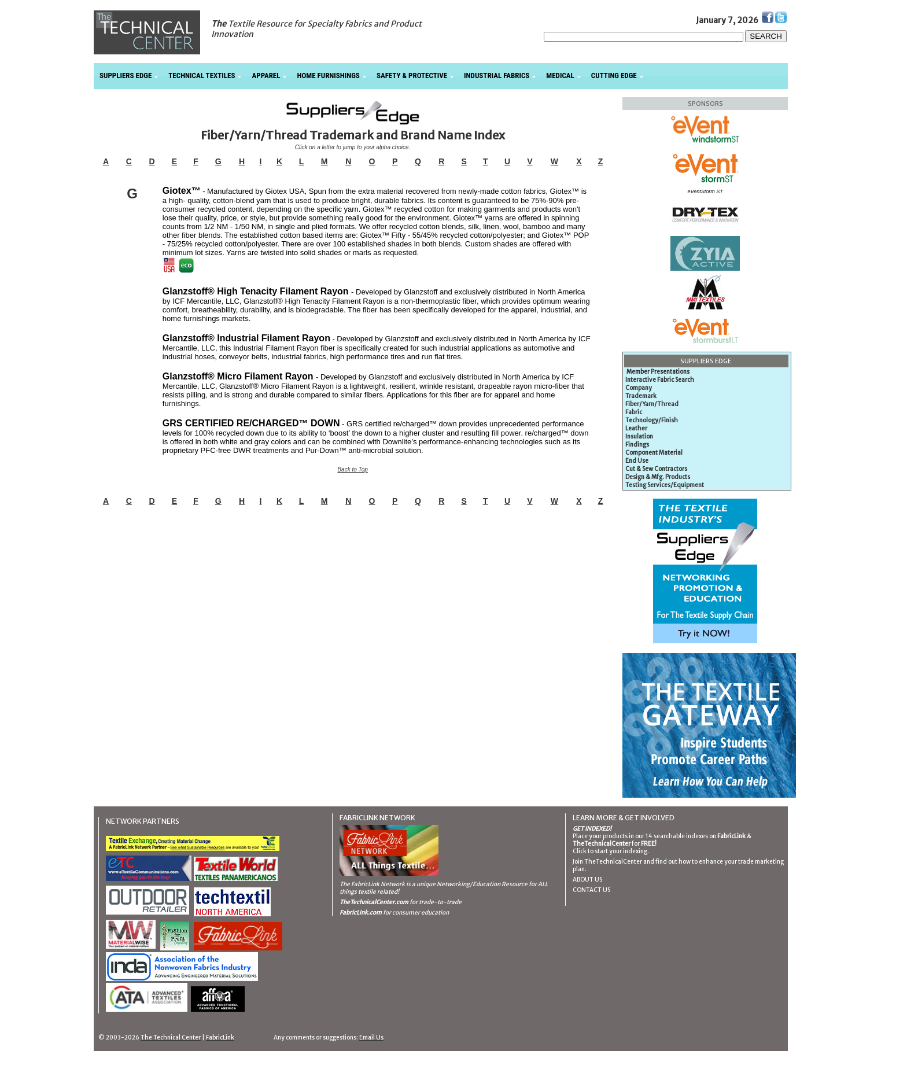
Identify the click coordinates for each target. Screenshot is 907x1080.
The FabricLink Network (372, 884)
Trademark (641, 396)
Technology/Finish (651, 420)
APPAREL (266, 75)
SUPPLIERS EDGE (125, 75)
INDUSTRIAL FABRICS (496, 75)
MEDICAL (560, 75)
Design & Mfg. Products (657, 477)
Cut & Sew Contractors (656, 469)
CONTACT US (591, 890)
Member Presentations (658, 371)
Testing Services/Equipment (664, 485)
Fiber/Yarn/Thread (652, 404)
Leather (636, 428)
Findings (637, 444)
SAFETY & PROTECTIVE (412, 75)
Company (638, 388)
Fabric (633, 412)
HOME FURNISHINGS (328, 75)
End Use (636, 461)
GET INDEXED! (592, 828)
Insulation (639, 436)
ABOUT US (587, 879)
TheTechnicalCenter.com (374, 902)
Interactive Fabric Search (659, 380)
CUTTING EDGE (614, 75)
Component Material (654, 452)
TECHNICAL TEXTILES (201, 75)
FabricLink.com (361, 912)
